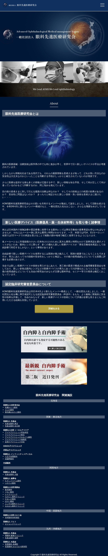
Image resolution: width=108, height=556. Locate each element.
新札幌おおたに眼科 (13, 412)
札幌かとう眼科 (11, 407)
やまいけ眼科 (10, 499)
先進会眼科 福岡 (11, 538)
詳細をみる (54, 308)
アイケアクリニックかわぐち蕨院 (18, 437)
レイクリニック (11, 494)
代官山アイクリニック (12, 450)
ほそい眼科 (9, 501)
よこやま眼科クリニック (15, 504)
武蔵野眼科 (9, 459)
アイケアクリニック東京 (15, 435)
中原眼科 (6, 463)
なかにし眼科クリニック (15, 497)
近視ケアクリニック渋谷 (15, 442)
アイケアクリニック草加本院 (16, 432)
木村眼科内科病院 (12, 517)
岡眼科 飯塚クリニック (14, 535)
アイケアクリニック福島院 (15, 439)
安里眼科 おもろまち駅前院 (16, 547)
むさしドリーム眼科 (13, 481)
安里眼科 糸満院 (11, 544)
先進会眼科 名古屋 (12, 426)
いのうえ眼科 (10, 483)
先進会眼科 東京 (11, 424)
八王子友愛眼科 (11, 456)
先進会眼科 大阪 (11, 474)
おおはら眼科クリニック (15, 506)
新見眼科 (8, 490)
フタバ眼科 (9, 492)
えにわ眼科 (9, 410)
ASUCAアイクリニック (12, 446)
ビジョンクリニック (13, 524)
